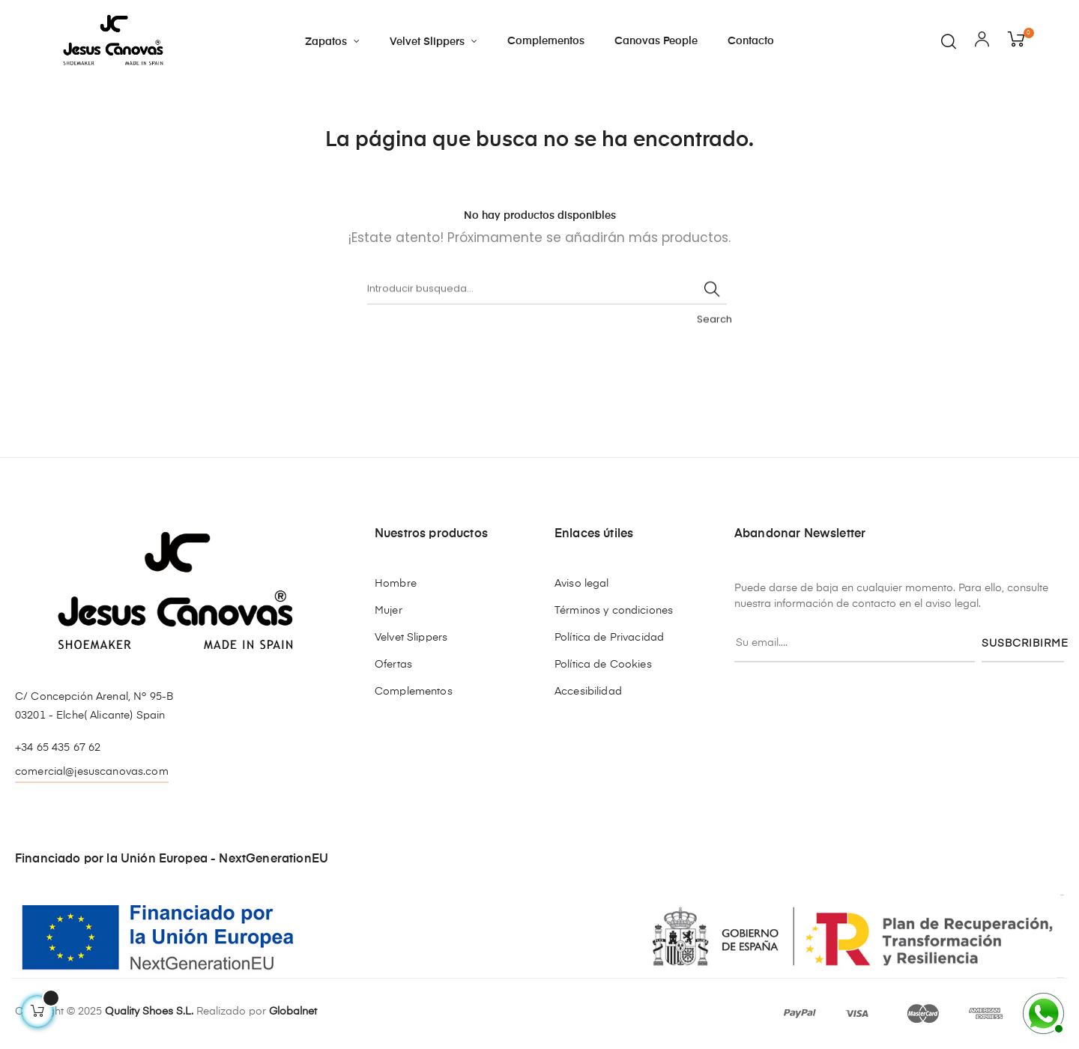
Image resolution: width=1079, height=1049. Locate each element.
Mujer (388, 610)
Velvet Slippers (411, 637)
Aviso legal (581, 583)
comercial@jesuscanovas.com (92, 772)
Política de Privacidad (609, 637)
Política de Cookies (603, 664)
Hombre (396, 583)
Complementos (414, 691)
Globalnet (293, 1011)
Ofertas (393, 664)
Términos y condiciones (613, 610)
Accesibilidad (588, 691)
